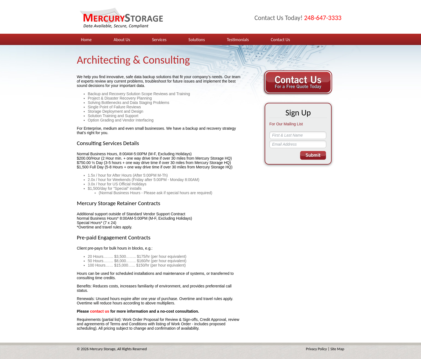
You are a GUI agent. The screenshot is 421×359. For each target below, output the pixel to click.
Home (86, 39)
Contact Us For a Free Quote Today (297, 82)
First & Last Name (287, 135)
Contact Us (280, 39)
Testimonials (238, 39)
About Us (122, 39)
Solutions (196, 39)
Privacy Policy (316, 349)
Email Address (284, 144)
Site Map (337, 349)
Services (159, 39)
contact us (99, 311)
